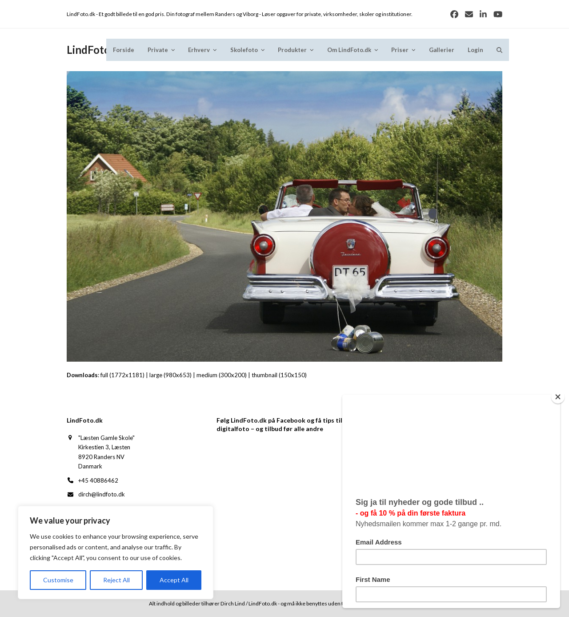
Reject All (116, 580)
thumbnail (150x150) (279, 375)
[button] (499, 50)
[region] (115, 552)
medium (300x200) (221, 375)
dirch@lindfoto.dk (101, 494)
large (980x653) (170, 375)
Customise (58, 580)
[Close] (562, 396)
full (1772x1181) (122, 375)
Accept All (174, 580)
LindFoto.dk (96, 49)
